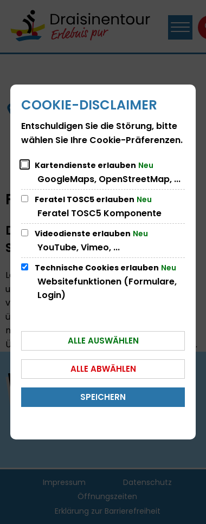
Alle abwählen (103, 368)
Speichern (103, 397)
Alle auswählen (103, 340)
